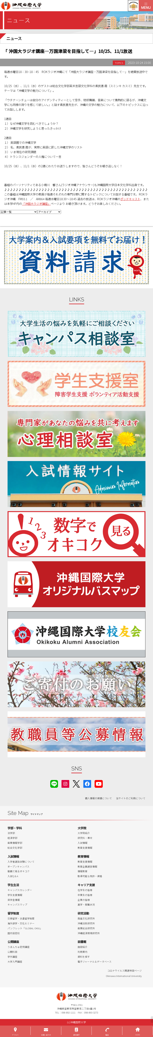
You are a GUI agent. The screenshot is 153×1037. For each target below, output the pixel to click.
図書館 (82, 941)
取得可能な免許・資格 (90, 876)
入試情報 (82, 842)
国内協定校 (14, 933)
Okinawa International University (124, 976)
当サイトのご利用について (130, 798)
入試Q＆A (13, 876)
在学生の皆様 (85, 890)
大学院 (82, 828)
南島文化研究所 (86, 918)
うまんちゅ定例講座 (19, 946)
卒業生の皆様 (85, 895)
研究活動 (83, 913)
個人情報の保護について (98, 798)
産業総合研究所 (86, 928)
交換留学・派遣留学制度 (21, 918)
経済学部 (12, 837)
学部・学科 (15, 828)
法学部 (11, 833)
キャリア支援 (86, 885)
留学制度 (13, 913)
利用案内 (82, 951)
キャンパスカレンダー (20, 890)
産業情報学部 (15, 842)
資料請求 (76, 1035)
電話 (107, 1035)
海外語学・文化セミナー (21, 923)
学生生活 (13, 885)
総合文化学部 (15, 847)
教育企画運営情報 (87, 866)
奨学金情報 (14, 899)
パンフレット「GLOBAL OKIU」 (25, 928)
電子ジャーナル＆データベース (95, 961)
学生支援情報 (15, 895)
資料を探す (84, 956)
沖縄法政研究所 (86, 923)
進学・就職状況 (86, 904)
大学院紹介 (84, 833)
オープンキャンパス (18, 866)
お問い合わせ (46, 1035)
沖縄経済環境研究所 (89, 933)
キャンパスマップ (17, 904)
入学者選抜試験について (21, 861)
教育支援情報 (85, 847)
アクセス (15, 1035)
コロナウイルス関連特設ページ (124, 970)
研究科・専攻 (85, 837)
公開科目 (12, 951)
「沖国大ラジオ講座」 (36, 203)
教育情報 (83, 856)
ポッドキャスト (130, 199)
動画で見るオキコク (19, 871)
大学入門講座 (15, 961)
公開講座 (13, 941)
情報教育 (82, 871)
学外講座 (12, 956)
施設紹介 (82, 946)
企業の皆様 (84, 899)
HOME (137, 1035)
